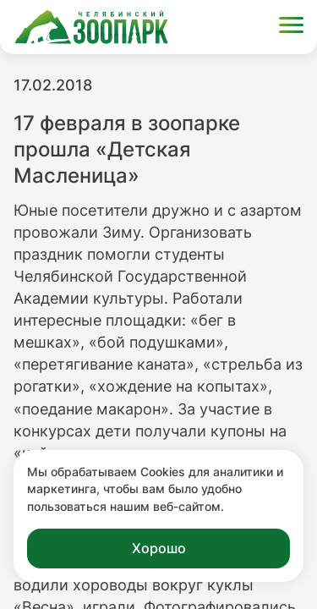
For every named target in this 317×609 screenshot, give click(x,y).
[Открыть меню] (291, 27)
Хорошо (159, 548)
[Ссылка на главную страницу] (91, 27)
